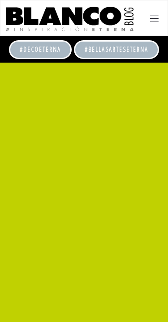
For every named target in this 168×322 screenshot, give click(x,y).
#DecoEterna (40, 49)
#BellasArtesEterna (116, 49)
